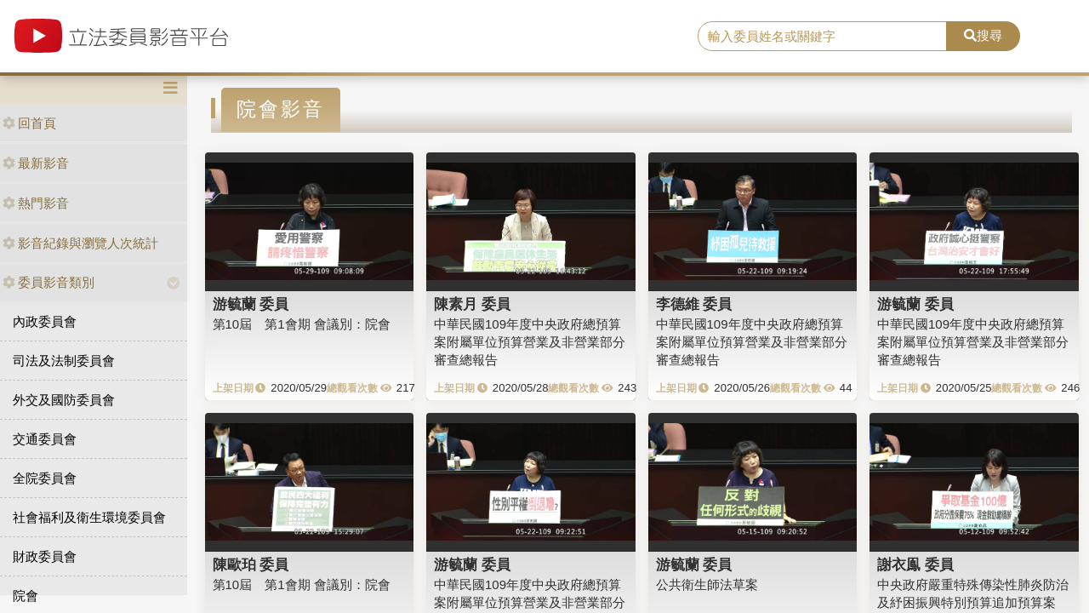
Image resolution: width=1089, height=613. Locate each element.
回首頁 (29, 123)
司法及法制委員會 (64, 360)
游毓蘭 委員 (251, 304)
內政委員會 (45, 321)
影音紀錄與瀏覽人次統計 (80, 243)
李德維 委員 (694, 304)
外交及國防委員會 (64, 399)
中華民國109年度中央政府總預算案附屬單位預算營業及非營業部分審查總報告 (529, 342)
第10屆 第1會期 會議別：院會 (302, 324)
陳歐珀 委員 (251, 564)
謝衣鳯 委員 (915, 564)
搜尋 (983, 35)
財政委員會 (45, 556)
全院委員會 (45, 478)
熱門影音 (36, 203)
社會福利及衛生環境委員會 (89, 517)
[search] (822, 36)
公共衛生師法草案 (707, 584)
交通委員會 (45, 439)
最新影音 (36, 163)
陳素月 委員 (472, 304)
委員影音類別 (48, 282)
